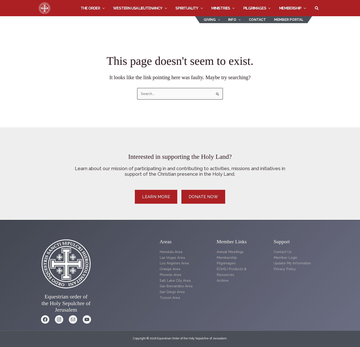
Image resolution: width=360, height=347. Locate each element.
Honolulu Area (171, 252)
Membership (292, 8)
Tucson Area (170, 298)
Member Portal (289, 20)
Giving (216, 19)
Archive (223, 280)
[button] (106, 8)
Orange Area (170, 269)
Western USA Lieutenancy (144, 8)
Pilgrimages (258, 8)
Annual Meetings (230, 252)
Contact (259, 20)
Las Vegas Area (172, 258)
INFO (237, 19)
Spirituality (192, 8)
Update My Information (292, 263)
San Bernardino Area (176, 286)
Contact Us (283, 252)
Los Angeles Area (174, 263)
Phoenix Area (170, 275)
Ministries (225, 8)
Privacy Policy (285, 269)
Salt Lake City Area (175, 280)
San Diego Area (172, 292)
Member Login (285, 258)
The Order (97, 8)
